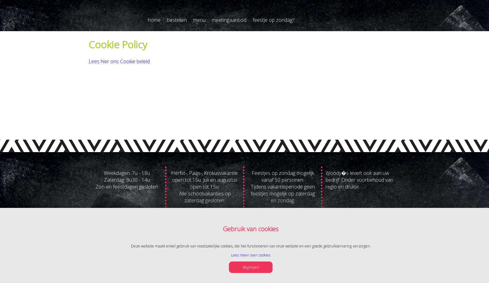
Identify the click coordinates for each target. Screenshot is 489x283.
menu (199, 20)
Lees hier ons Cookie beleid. (120, 61)
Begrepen (251, 267)
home (154, 20)
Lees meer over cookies (250, 255)
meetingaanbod (229, 20)
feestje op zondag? (273, 20)
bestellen (177, 20)
